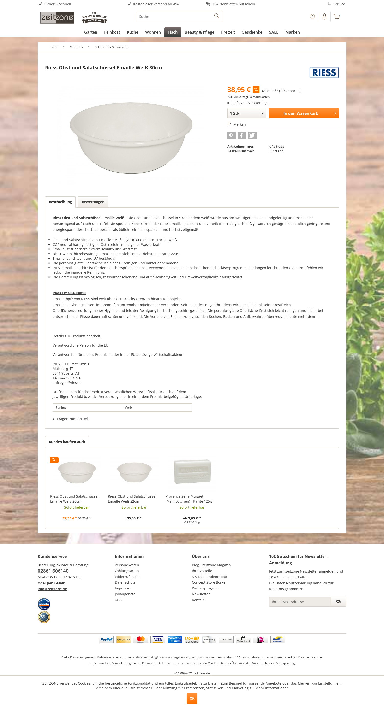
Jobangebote (125, 594)
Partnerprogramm (207, 588)
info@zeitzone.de (52, 589)
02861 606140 (53, 571)
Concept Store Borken (210, 582)
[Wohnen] (153, 32)
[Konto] (324, 16)
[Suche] (180, 16)
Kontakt (198, 600)
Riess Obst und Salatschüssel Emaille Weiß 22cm (132, 499)
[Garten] (91, 32)
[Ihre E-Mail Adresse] (300, 602)
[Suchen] (217, 16)
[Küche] (132, 32)
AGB (118, 600)
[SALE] (274, 32)
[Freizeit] (228, 32)
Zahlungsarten (127, 570)
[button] (231, 135)
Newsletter (201, 594)
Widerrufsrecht (127, 576)
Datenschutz (125, 582)
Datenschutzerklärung (294, 583)
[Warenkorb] (339, 16)
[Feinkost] (112, 32)
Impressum (124, 588)
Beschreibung (60, 202)
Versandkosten (127, 565)
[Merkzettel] (312, 16)
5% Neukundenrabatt (209, 576)
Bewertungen (93, 202)
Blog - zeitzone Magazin (211, 565)
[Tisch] (172, 32)
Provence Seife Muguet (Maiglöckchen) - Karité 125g (189, 499)
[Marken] (292, 32)
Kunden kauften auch (67, 441)
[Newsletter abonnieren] (338, 602)
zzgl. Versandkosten (256, 97)
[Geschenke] (252, 32)
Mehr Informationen (272, 688)
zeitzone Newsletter (301, 571)
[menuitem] (76, 4)
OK (192, 698)
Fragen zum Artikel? (71, 418)
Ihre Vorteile (202, 570)
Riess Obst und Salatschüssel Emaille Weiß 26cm (74, 499)
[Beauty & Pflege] (199, 32)
